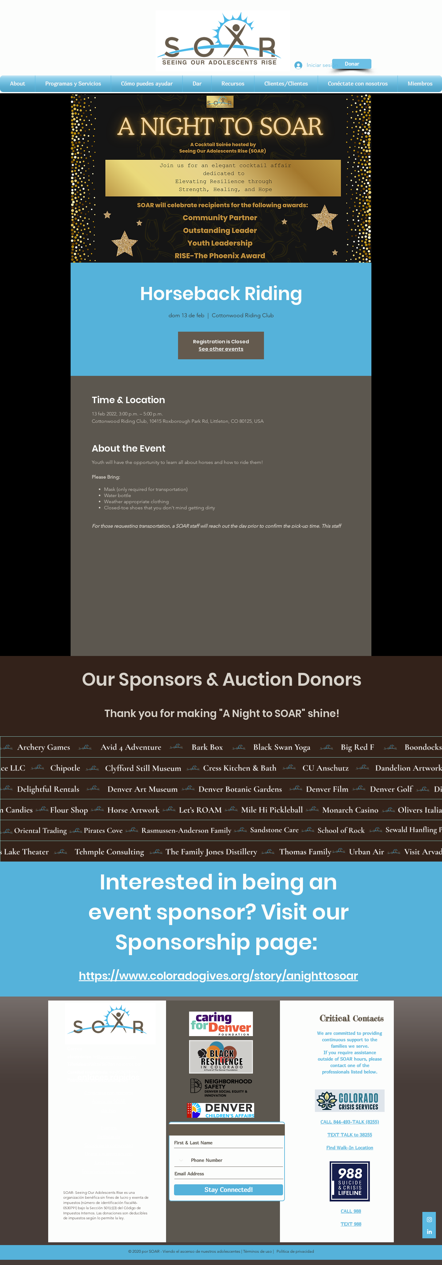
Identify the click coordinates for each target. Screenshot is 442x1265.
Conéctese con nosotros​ (108, 1093)
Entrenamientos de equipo (109, 1171)
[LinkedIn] (429, 1231)
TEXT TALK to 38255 (350, 1134)
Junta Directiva (109, 1163)
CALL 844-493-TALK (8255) (349, 1121)
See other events (221, 349)
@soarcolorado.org (116, 1056)
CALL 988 (351, 1211)
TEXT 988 (351, 1224)
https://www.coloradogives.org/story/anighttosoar (218, 976)
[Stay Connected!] (228, 1189)
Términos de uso (257, 1251)
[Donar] (351, 64)
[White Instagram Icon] (429, 1219)
